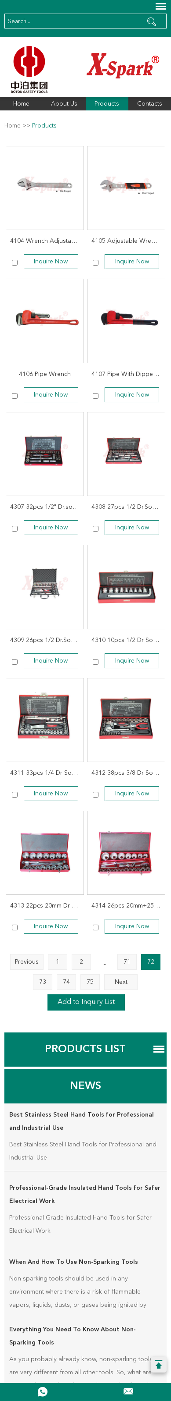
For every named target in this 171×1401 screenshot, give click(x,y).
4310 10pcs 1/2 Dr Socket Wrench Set (128, 640)
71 (127, 962)
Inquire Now (51, 262)
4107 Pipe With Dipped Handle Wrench (128, 374)
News (85, 1086)
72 (150, 962)
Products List (85, 1049)
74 (66, 982)
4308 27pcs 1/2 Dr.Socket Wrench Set (128, 507)
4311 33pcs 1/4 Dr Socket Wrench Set (47, 773)
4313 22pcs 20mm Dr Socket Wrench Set (47, 906)
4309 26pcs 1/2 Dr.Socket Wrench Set (47, 640)
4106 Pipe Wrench (45, 374)
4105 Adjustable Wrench (126, 241)
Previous (27, 962)
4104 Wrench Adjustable (45, 241)
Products (107, 104)
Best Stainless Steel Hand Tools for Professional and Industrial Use (81, 1121)
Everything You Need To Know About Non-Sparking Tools (72, 1336)
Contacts (149, 104)
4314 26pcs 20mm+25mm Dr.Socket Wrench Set (128, 906)
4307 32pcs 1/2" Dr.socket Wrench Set (47, 507)
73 (42, 982)
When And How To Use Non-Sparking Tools (73, 1262)
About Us (64, 104)
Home (21, 104)
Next (121, 982)
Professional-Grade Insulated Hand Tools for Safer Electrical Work (84, 1194)
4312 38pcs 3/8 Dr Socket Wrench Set (128, 773)
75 (90, 982)
